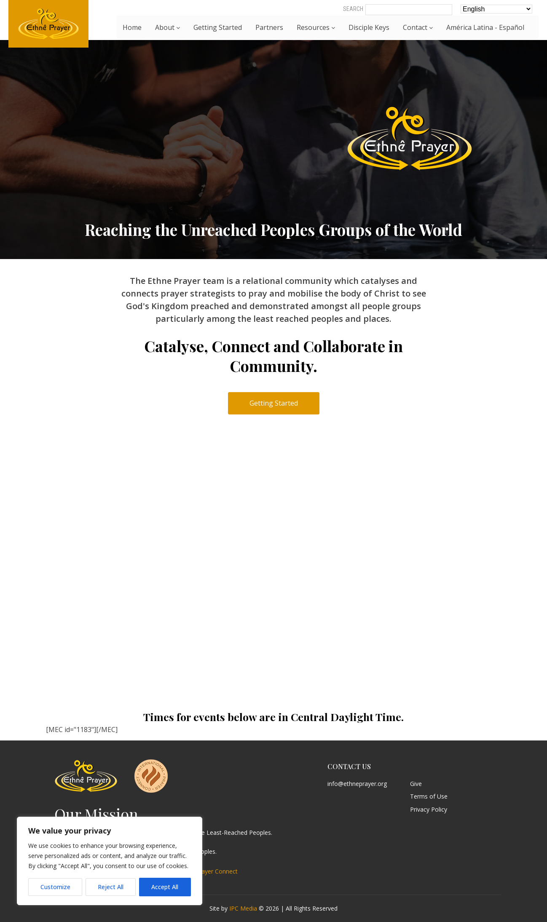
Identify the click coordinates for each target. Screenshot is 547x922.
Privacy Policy (428, 809)
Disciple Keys (369, 27)
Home (132, 27)
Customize (55, 887)
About (167, 27)
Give (416, 784)
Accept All (164, 887)
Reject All (110, 887)
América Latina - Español (485, 27)
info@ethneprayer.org (357, 784)
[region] (109, 861)
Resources (316, 27)
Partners (269, 27)
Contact (418, 27)
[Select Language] (496, 9)
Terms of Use (429, 796)
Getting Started (217, 27)
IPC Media (243, 908)
